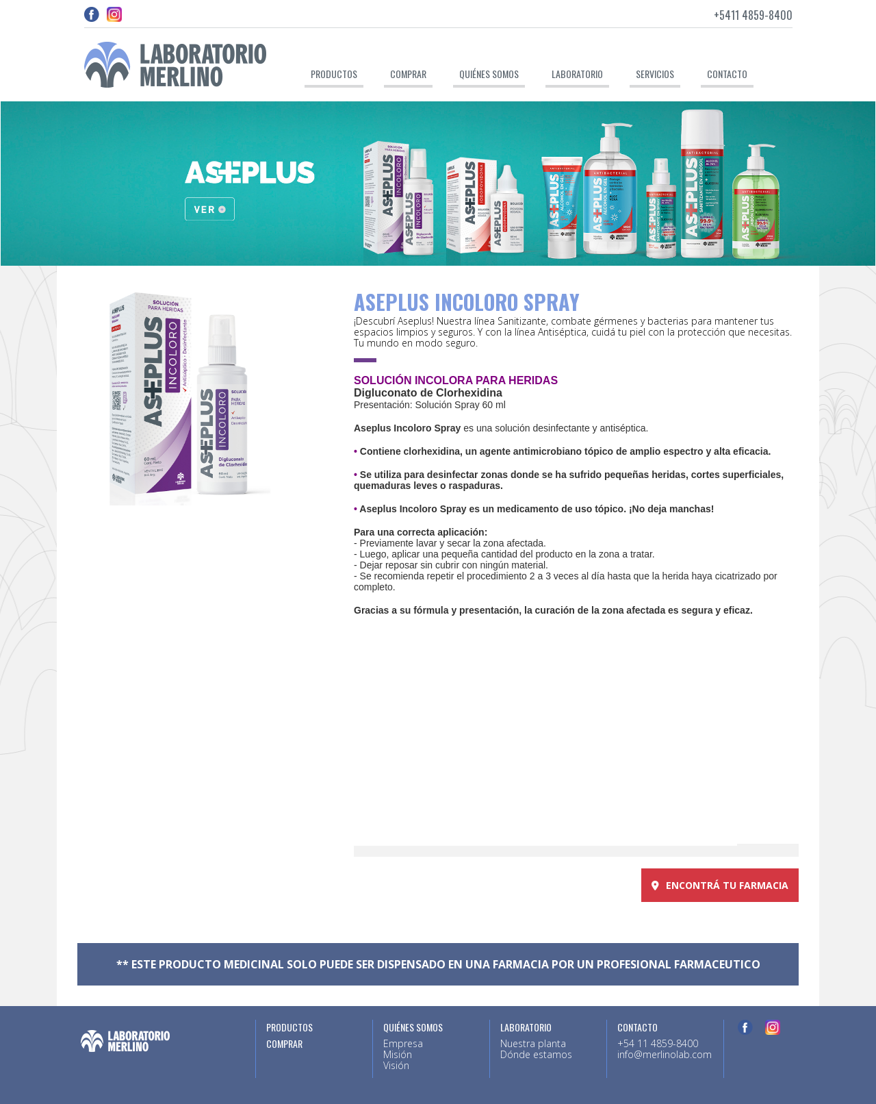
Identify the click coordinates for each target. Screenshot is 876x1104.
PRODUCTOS (334, 73)
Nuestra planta (533, 1043)
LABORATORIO (577, 73)
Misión (397, 1054)
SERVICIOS (655, 73)
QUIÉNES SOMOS (489, 73)
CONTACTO (727, 73)
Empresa (403, 1043)
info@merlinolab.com (664, 1054)
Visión (396, 1065)
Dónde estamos (536, 1054)
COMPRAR (284, 1043)
